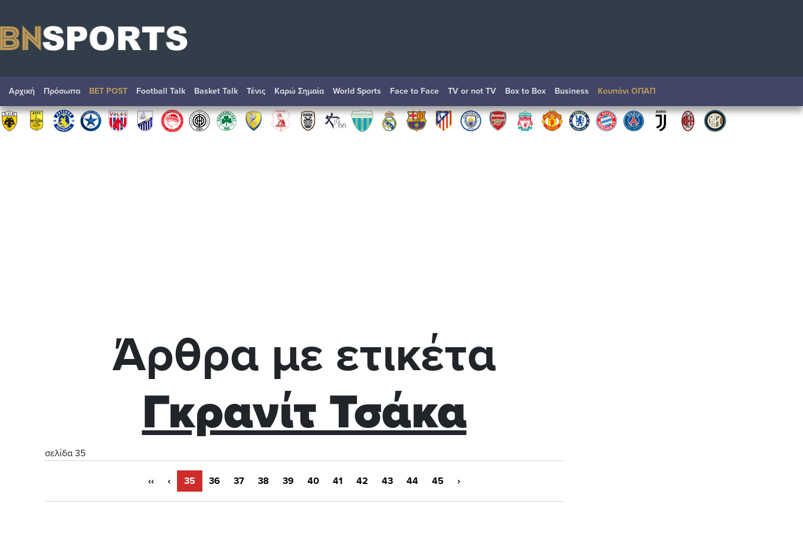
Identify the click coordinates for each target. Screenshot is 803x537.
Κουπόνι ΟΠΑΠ (626, 91)
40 (313, 481)
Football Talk (160, 91)
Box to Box (525, 91)
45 (438, 481)
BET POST (108, 91)
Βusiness (572, 91)
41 (338, 481)
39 (288, 481)
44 (412, 481)
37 (239, 481)
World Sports (357, 91)
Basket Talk (216, 91)
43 (387, 481)
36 (214, 481)
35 (189, 481)
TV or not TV (472, 91)
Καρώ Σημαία (299, 91)
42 (362, 481)
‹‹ (151, 481)
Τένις (256, 91)
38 (263, 481)
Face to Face (414, 91)
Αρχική (22, 91)
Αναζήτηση (782, 94)
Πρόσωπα (62, 91)
